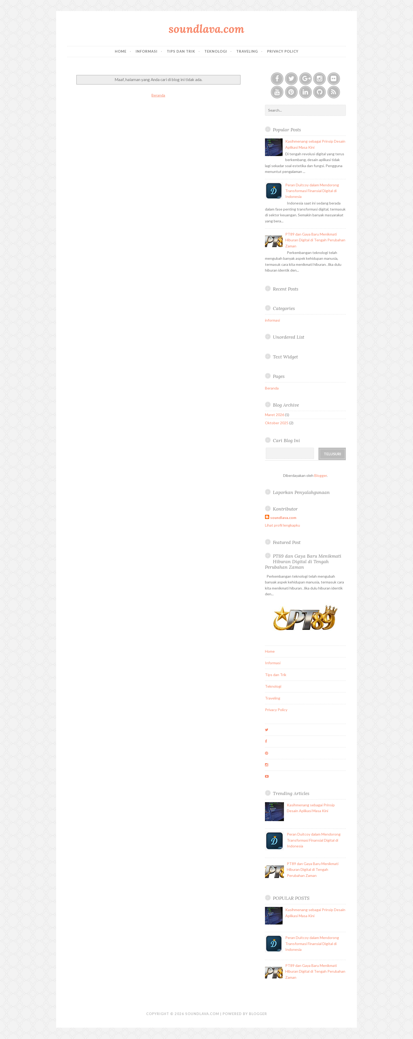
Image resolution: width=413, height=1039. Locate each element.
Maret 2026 (274, 414)
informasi (272, 320)
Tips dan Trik (181, 51)
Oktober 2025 (276, 423)
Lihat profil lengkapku (282, 525)
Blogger (320, 475)
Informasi (147, 51)
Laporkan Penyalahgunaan (301, 492)
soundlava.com (206, 29)
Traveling (247, 51)
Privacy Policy (282, 51)
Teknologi (215, 51)
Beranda (158, 95)
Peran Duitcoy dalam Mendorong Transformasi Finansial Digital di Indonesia (312, 191)
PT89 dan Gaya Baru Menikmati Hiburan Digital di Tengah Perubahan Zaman (315, 240)
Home (120, 51)
